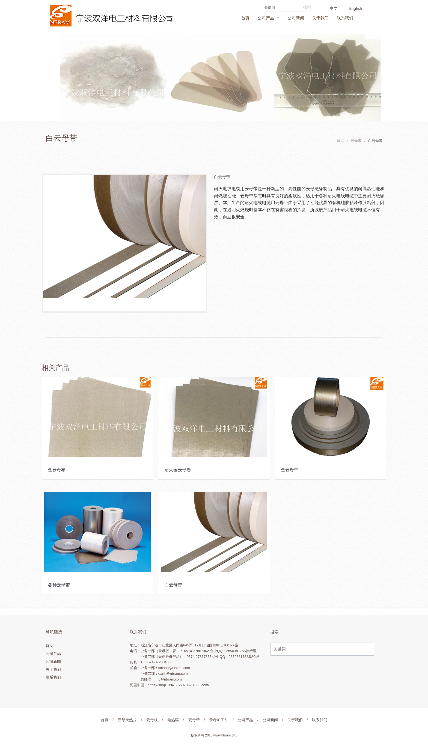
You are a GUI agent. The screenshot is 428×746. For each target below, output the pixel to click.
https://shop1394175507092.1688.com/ (178, 685)
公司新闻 (296, 18)
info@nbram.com (168, 679)
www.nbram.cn (224, 735)
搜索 (307, 7)
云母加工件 (218, 720)
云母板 (152, 720)
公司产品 (266, 18)
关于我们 (320, 18)
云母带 (356, 141)
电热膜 (173, 720)
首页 (245, 18)
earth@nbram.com (173, 674)
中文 (333, 8)
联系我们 (345, 18)
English (355, 8)
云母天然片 (127, 720)
